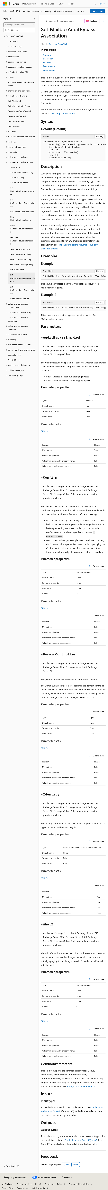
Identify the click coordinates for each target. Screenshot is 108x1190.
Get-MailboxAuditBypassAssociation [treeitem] (22, 191)
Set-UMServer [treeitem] (14, 360)
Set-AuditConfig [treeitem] (17, 269)
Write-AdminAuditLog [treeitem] (19, 298)
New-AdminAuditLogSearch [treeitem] (22, 211)
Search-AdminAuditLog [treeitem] (20, 249)
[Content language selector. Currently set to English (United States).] (15, 1177)
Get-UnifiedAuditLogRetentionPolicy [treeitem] (22, 203)
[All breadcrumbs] (43, 21)
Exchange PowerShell (58, 44)
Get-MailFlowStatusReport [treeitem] (19, 106)
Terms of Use (7, 1188)
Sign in (102, 3)
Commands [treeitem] (13, 41)
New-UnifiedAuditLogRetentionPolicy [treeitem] (22, 228)
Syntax (47, 55)
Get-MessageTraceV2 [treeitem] (17, 116)
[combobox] (19, 24)
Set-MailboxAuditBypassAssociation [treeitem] (22, 278)
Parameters (49, 66)
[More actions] (103, 21)
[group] (73, 150)
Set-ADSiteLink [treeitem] (14, 355)
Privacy (60, 1184)
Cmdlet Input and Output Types (80, 1140)
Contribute (49, 1184)
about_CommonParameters (80, 1086)
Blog (37, 1184)
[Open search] (95, 3)
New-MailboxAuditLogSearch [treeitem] (20, 218)
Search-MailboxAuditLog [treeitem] (21, 254)
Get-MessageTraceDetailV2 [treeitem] (19, 111)
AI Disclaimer (8, 1184)
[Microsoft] (5, 4)
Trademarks (22, 1188)
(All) (44, 431)
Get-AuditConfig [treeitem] (17, 177)
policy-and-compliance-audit (61, 21)
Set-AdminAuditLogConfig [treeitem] (21, 264)
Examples (48, 62)
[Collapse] (34, 18)
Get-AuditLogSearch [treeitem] (19, 182)
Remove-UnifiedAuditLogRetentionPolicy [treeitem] (22, 240)
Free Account (97, 11)
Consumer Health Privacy (80, 1184)
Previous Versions (24, 1184)
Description (48, 58)
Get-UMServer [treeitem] (14, 126)
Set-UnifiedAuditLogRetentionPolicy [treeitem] (22, 290)
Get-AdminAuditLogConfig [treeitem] (21, 172)
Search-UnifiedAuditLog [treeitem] (20, 259)
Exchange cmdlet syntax (63, 113)
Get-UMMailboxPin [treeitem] (16, 121)
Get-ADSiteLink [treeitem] (14, 101)
